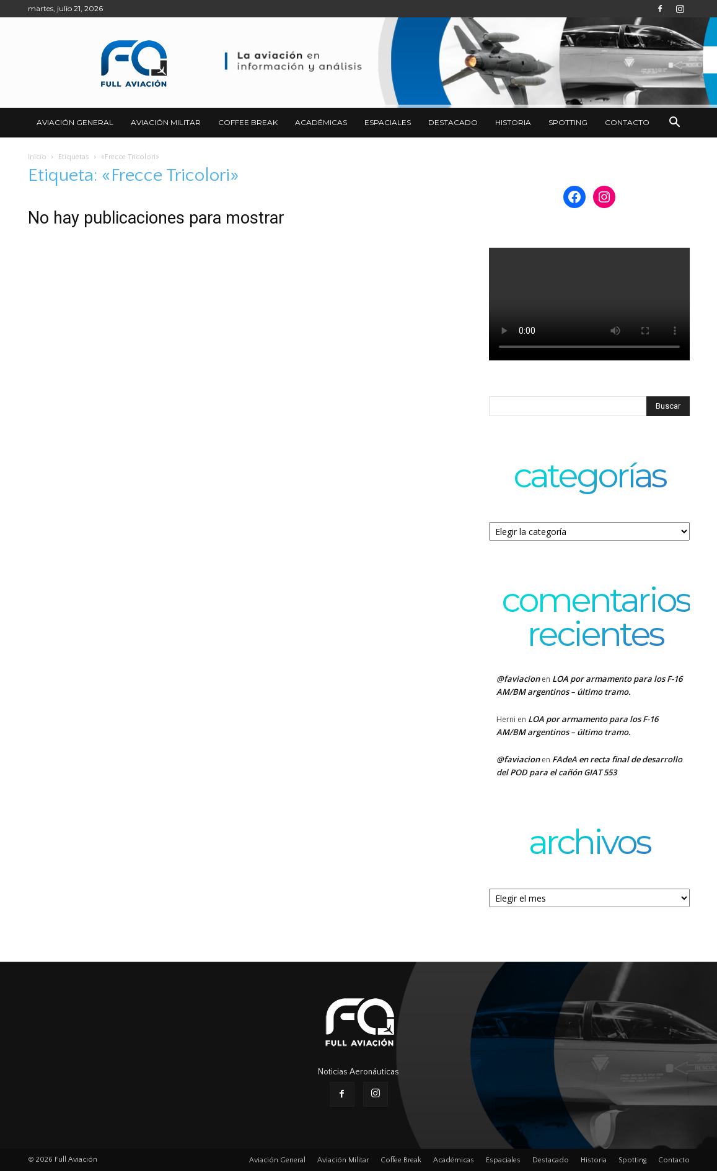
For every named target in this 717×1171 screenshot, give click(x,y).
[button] (675, 123)
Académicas (321, 122)
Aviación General (75, 122)
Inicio (37, 157)
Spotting (567, 122)
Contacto (627, 122)
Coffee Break (248, 122)
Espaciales (387, 122)
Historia (513, 122)
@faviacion (518, 678)
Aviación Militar (166, 122)
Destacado (453, 122)
